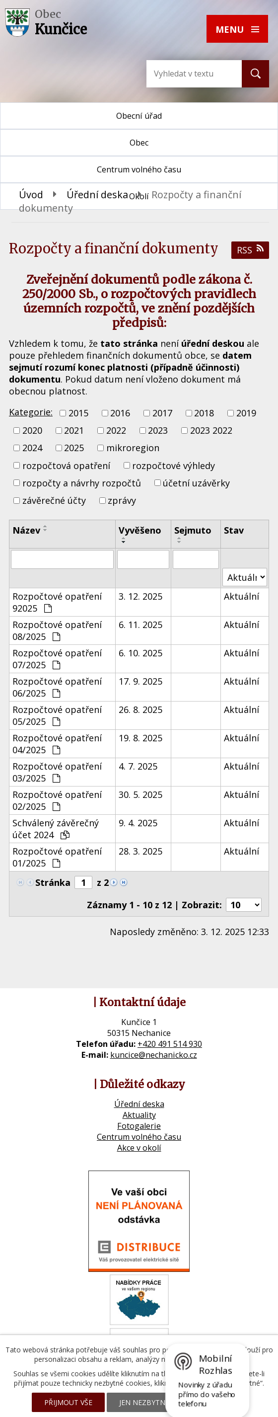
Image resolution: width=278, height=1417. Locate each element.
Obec (139, 142)
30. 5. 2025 (140, 794)
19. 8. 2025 (140, 738)
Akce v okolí (139, 1147)
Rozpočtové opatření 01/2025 (57, 857)
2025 (74, 448)
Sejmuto (192, 530)
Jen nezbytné (144, 1402)
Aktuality (139, 1114)
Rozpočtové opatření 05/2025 (57, 715)
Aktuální (241, 596)
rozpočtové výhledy (173, 466)
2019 (246, 413)
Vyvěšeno (140, 530)
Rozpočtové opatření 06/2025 (57, 687)
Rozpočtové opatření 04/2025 (57, 744)
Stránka (52, 882)
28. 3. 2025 (140, 851)
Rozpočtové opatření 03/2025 (57, 772)
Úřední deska (97, 194)
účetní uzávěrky (196, 483)
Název (26, 530)
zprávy (122, 500)
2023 (158, 430)
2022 (116, 430)
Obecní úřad (139, 115)
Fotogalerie (139, 1125)
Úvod (31, 194)
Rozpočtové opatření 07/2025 (57, 659)
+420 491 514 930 (170, 1043)
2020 (32, 430)
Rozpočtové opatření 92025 (57, 602)
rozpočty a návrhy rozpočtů (81, 483)
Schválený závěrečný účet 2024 (55, 829)
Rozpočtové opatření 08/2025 (57, 630)
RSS (250, 250)
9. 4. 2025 (138, 823)
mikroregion (132, 448)
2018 (204, 413)
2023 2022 (211, 430)
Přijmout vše (68, 1402)
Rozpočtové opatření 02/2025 (57, 800)
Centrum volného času (139, 1136)
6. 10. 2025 (140, 653)
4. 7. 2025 (138, 766)
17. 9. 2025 (140, 681)
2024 (32, 448)
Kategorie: (31, 412)
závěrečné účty (54, 500)
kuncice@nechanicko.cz (153, 1054)
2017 (162, 413)
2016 (120, 413)
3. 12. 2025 (140, 596)
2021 (74, 430)
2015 (78, 413)
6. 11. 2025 (140, 624)
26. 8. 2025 (140, 709)
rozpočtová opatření (66, 466)
